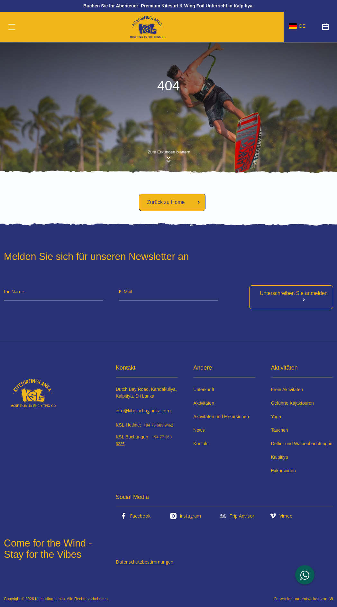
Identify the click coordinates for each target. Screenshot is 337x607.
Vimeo (281, 516)
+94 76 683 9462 (158, 425)
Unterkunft (203, 389)
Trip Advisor (236, 516)
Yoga (276, 416)
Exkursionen (283, 470)
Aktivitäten (203, 403)
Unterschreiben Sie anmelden (294, 297)
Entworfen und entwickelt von (303, 599)
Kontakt (200, 443)
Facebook (135, 516)
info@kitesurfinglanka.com (143, 411)
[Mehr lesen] (172, 202)
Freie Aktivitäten (287, 389)
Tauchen (279, 430)
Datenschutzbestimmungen (144, 562)
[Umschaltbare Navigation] (12, 27)
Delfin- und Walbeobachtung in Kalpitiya (301, 450)
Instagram (185, 516)
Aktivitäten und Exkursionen (221, 416)
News (199, 430)
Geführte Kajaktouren (292, 403)
